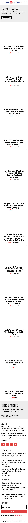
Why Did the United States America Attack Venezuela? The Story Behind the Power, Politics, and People (14, 300)
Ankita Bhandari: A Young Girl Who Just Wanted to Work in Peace (14, 332)
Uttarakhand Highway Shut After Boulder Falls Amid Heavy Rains (13, 489)
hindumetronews (16, 242)
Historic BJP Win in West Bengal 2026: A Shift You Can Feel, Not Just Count (14, 48)
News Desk (16, 52)
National (12, 397)
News (11, 52)
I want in (14, 511)
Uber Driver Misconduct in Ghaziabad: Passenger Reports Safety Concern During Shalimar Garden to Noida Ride (14, 237)
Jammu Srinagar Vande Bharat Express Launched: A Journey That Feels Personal (14, 112)
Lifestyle (12, 367)
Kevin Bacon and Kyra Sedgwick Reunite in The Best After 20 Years (14, 393)
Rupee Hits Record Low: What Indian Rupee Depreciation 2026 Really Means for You (14, 142)
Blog (11, 116)
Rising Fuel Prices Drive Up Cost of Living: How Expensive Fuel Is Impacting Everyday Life (14, 206)
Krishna (17, 367)
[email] (14, 507)
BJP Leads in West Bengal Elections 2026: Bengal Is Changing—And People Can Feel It (14, 80)
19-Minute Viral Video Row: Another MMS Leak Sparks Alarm (14, 363)
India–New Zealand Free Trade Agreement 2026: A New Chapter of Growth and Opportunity (14, 174)
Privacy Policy (18, 515)
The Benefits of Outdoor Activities (11, 483)
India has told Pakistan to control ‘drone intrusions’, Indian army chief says (14, 269)
